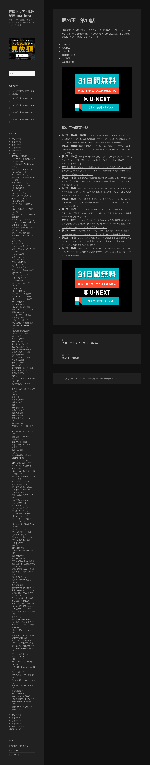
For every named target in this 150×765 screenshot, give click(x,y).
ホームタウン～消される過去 (23, 611)
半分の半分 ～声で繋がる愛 (23, 550)
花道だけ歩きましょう (21, 590)
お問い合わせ (14, 750)
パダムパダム (17, 193)
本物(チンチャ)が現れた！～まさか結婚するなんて (23, 697)
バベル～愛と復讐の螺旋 (21, 606)
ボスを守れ (16, 301)
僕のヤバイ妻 (17, 534)
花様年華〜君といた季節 (21, 587)
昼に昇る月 (16, 693)
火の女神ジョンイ (19, 383)
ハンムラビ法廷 (18, 174)
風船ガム (15, 450)
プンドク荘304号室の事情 (22, 648)
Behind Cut (16, 458)
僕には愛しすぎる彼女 (21, 323)
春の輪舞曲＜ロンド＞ (21, 368)
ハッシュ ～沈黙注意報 (21, 603)
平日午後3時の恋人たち (21, 561)
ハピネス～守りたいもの (21, 622)
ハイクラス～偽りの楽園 (21, 466)
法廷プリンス (17, 577)
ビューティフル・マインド (22, 235)
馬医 (13, 452)
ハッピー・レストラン (21, 169)
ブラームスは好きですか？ (22, 495)
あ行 (13, 139)
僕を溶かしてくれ (19, 540)
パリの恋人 (16, 201)
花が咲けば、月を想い (21, 706)
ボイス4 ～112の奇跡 (20, 299)
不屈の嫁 (15, 312)
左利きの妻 (16, 558)
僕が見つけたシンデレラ (21, 529)
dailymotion (68, 54)
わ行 (13, 723)
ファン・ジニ (17, 256)
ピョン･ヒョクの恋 (19, 640)
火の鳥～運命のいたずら (21, 579)
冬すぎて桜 (16, 542)
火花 (13, 386)
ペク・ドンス (17, 278)
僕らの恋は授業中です (21, 537)
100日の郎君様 (18, 156)
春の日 (14, 365)
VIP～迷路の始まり (19, 463)
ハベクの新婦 (17, 172)
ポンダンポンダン (19, 307)
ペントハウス (17, 503)
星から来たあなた (19, 357)
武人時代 (15, 373)
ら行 (13, 720)
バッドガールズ (18, 182)
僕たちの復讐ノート (20, 532)
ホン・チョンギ (18, 653)
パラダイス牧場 (18, 198)
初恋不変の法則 (18, 341)
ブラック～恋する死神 (21, 643)
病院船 (14, 394)
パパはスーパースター (21, 196)
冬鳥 (13, 545)
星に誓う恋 (16, 360)
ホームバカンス (18, 656)
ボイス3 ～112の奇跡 (20, 296)
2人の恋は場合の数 (19, 455)
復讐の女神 (16, 354)
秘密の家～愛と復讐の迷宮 (22, 701)
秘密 (13, 405)
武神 (13, 376)
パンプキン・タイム (20, 481)
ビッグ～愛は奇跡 (19, 233)
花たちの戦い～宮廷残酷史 (22, 431)
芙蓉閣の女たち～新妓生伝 (22, 426)
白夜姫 (14, 397)
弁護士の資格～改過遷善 (21, 349)
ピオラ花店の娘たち (20, 487)
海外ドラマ (16, 726)
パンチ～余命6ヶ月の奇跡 (22, 203)
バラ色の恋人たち (19, 185)
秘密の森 (15, 415)
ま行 (13, 715)
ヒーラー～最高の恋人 (21, 227)
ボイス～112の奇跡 (19, 291)
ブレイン (15, 264)
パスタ (14, 190)
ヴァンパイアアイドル (21, 309)
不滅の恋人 (16, 317)
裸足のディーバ (18, 709)
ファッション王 (18, 246)
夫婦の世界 (16, 556)
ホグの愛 (15, 280)
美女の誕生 (16, 423)
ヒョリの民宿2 (18, 484)
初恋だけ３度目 (18, 548)
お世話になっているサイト (19, 746)
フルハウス (16, 259)
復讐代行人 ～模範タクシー (23, 571)
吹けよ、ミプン (18, 344)
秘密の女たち (17, 410)
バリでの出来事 (18, 188)
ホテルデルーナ (18, 511)
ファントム (16, 254)
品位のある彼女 (18, 346)
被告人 (14, 447)
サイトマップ (14, 755)
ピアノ (14, 241)
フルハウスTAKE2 (19, 262)
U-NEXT (66, 44)
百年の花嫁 (16, 399)
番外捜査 (15, 585)
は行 (13, 153)
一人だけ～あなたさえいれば (23, 667)
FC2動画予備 (68, 61)
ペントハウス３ (18, 508)
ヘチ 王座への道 (18, 500)
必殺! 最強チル (17, 691)
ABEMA (66, 47)
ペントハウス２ (18, 505)
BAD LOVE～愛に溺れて (22, 159)
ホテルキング (17, 288)
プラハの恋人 (17, 267)
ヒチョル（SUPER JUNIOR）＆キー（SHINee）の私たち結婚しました (23, 222)
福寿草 (14, 402)
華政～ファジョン (19, 444)
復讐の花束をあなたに (21, 569)
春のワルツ (16, 362)
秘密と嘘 (15, 407)
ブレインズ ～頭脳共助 (21, 646)
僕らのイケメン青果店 (21, 333)
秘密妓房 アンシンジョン (22, 418)
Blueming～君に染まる (21, 598)
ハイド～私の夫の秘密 (21, 619)
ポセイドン (16, 304)
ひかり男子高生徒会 (20, 601)
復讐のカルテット (19, 352)
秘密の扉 (15, 413)
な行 (13, 150)
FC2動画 (66, 58)
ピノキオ (15, 243)
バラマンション (18, 468)
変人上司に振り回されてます (23, 685)
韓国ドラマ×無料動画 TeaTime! (21, 13)
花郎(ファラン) (18, 442)
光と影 (14, 336)
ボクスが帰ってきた (20, 513)
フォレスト (16, 492)
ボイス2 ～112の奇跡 (20, 293)
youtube (66, 51)
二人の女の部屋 (18, 320)
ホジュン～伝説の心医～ (21, 283)
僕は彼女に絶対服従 (20, 331)
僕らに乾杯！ (17, 672)
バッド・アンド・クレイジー (23, 630)
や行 (13, 717)
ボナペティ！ (17, 659)
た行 (13, 147)
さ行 (13, 144)
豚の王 (14, 616)
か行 (13, 141)
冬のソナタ (16, 339)
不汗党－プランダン (20, 315)
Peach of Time (18, 460)
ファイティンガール (20, 489)
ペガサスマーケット (20, 609)
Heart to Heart (18, 161)
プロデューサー (18, 275)
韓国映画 (13, 729)
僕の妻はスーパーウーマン (22, 325)
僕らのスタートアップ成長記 (23, 675)
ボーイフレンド (18, 516)
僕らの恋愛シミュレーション (23, 680)
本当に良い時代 (18, 370)
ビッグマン (16, 230)
